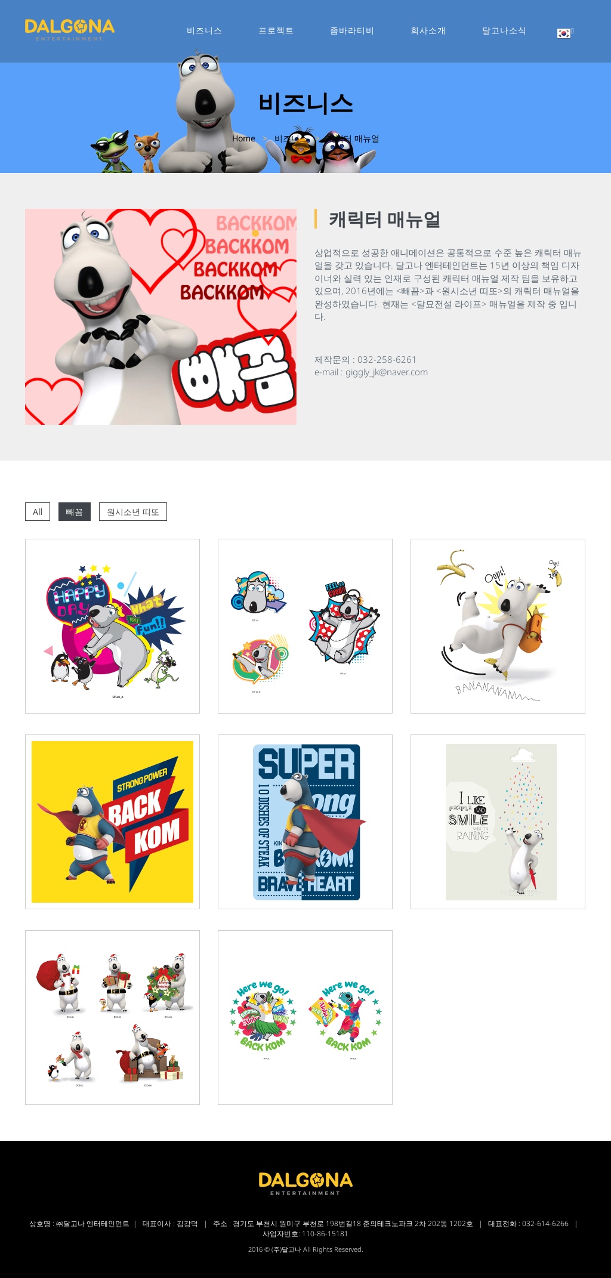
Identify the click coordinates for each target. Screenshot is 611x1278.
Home (243, 138)
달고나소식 (504, 30)
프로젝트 (276, 30)
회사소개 (428, 30)
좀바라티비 (352, 30)
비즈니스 (205, 30)
